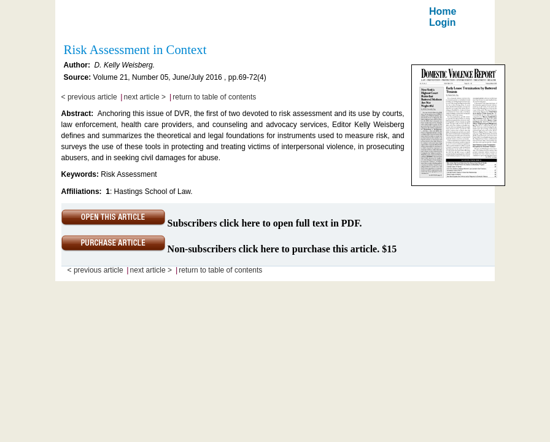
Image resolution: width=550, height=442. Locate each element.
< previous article (89, 97)
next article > (145, 97)
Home (442, 11)
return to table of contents (214, 97)
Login (442, 22)
